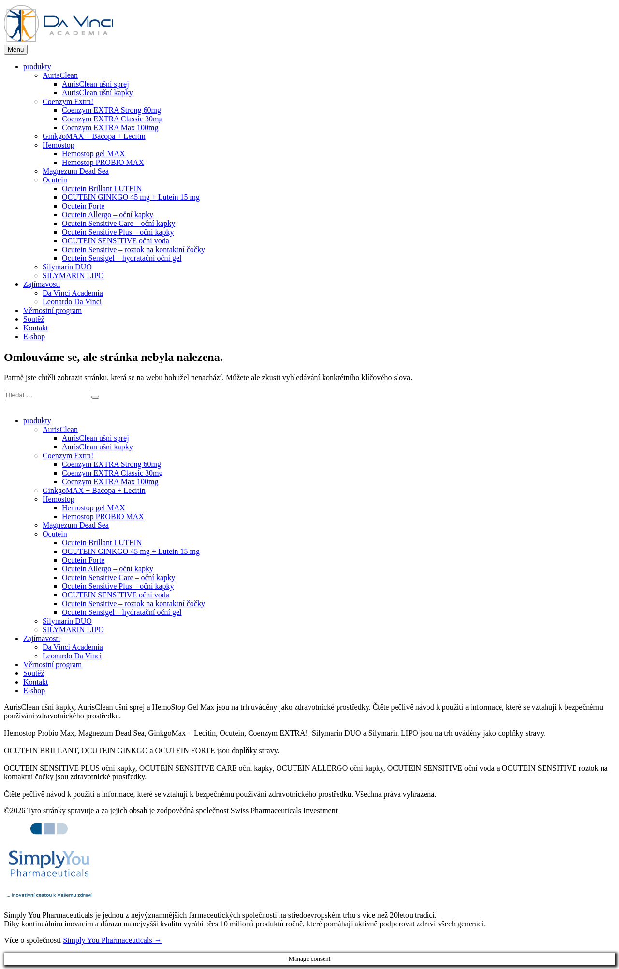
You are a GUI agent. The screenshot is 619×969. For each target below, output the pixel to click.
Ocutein (55, 180)
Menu (16, 49)
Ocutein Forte (83, 206)
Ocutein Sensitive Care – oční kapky (118, 223)
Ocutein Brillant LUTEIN (102, 188)
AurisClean (60, 75)
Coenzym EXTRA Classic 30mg (112, 119)
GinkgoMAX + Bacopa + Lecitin (94, 136)
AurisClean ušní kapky (97, 93)
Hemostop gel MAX (93, 153)
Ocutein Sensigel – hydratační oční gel (121, 258)
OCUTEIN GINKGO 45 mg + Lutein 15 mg (131, 197)
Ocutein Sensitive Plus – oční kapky (118, 232)
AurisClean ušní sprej (95, 84)
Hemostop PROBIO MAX (103, 162)
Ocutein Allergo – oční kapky (107, 214)
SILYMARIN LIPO (73, 275)
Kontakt (35, 328)
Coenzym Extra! (68, 101)
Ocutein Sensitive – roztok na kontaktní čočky (133, 249)
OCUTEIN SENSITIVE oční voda (115, 241)
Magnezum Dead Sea (76, 171)
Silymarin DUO (67, 267)
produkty (37, 66)
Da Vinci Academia (73, 293)
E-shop (34, 336)
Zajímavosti (41, 284)
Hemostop (58, 145)
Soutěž (33, 319)
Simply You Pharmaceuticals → (112, 940)
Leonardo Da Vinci (72, 302)
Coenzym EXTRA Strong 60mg (111, 110)
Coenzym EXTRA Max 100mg (110, 127)
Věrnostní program (52, 310)
